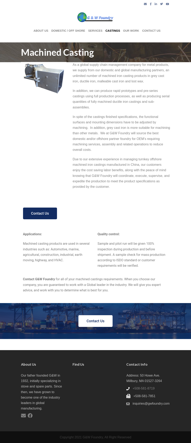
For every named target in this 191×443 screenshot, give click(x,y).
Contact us (151, 30)
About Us (41, 30)
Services (95, 30)
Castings (113, 30)
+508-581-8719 (144, 388)
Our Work (131, 30)
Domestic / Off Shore (68, 30)
